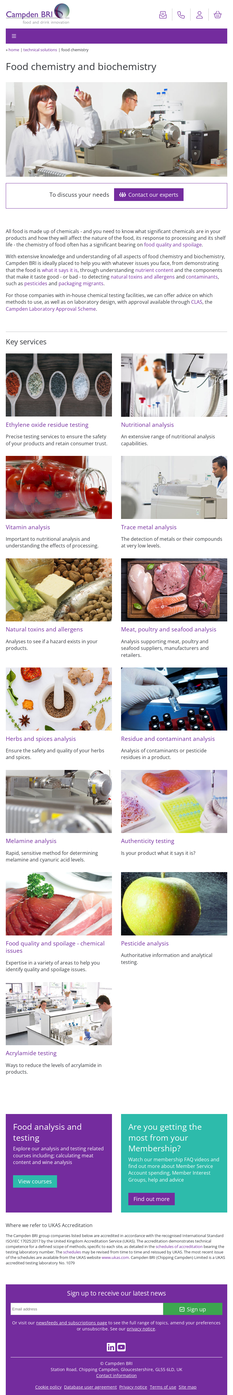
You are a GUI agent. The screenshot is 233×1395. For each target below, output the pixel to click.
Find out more (151, 1199)
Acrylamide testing (31, 1053)
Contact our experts (149, 194)
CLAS (196, 302)
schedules (72, 1252)
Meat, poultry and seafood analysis (168, 629)
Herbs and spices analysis (41, 738)
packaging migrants (81, 283)
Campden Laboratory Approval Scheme (51, 309)
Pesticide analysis (145, 943)
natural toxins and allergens (143, 276)
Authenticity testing (147, 841)
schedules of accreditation (179, 1246)
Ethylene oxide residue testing (47, 424)
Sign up (193, 1309)
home (13, 49)
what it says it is (60, 270)
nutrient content (154, 270)
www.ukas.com (115, 1257)
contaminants (202, 276)
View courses (35, 1181)
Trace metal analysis (149, 527)
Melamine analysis (31, 841)
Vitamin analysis (28, 527)
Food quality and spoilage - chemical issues (55, 946)
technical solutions (40, 49)
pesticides (35, 283)
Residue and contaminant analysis (168, 738)
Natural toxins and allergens (44, 629)
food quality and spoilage (173, 244)
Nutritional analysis (147, 424)
